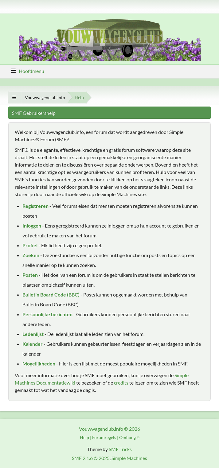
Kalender (32, 344)
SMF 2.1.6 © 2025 (91, 458)
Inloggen (31, 225)
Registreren (35, 206)
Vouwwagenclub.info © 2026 (109, 429)
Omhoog (129, 437)
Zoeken (30, 255)
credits (121, 382)
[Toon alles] (14, 97)
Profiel (29, 245)
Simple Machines (129, 458)
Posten (30, 275)
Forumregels (104, 437)
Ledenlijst (33, 334)
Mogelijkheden (38, 363)
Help (84, 437)
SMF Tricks (120, 449)
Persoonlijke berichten (47, 314)
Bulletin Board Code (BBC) (51, 294)
